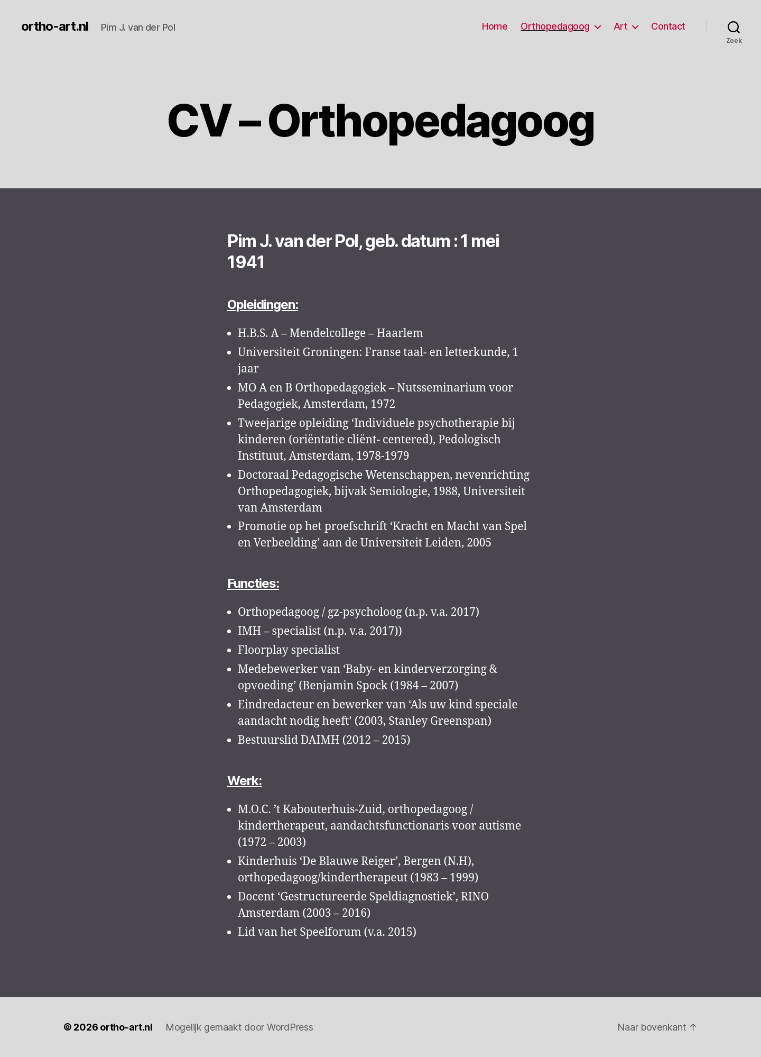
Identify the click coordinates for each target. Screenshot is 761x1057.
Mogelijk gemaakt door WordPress (239, 1027)
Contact (668, 26)
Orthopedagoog (555, 26)
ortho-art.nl (54, 26)
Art (621, 26)
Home (494, 26)
